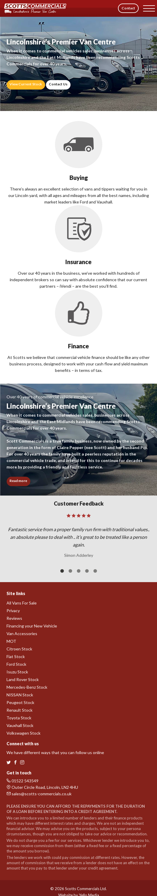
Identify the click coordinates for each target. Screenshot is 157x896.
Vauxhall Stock (20, 725)
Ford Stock (16, 664)
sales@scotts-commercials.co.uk (39, 793)
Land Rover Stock (23, 679)
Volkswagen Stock (24, 733)
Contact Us (58, 84)
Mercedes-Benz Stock (27, 687)
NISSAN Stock (20, 694)
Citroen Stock (19, 648)
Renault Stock (20, 710)
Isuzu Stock (17, 671)
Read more (18, 480)
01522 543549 (22, 780)
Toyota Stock (19, 717)
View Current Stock (25, 84)
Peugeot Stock (20, 702)
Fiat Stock (16, 656)
